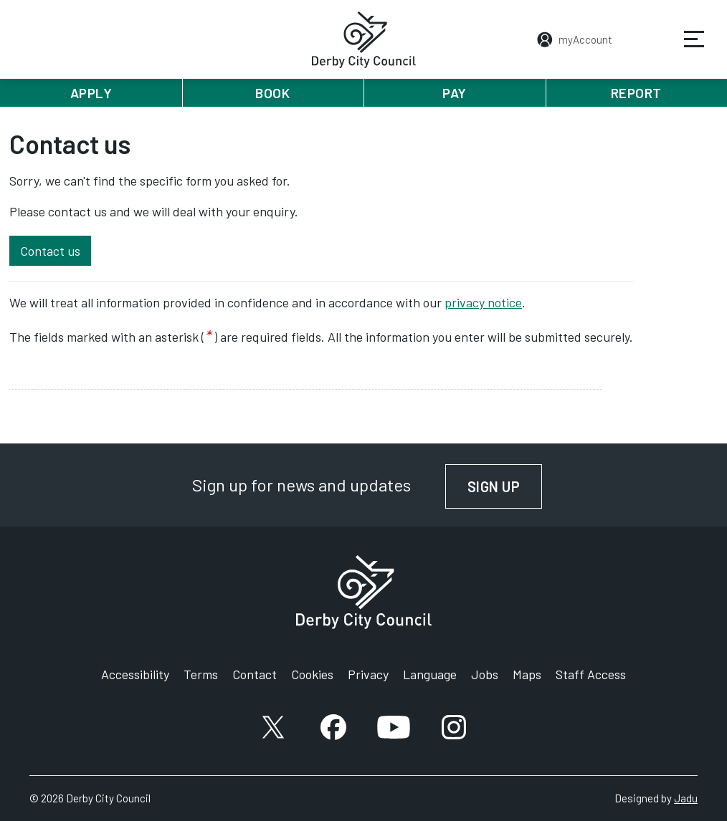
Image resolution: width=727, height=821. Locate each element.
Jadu (686, 798)
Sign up (505, 486)
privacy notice (483, 302)
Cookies (312, 674)
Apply (91, 93)
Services (684, 49)
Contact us (50, 251)
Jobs (484, 674)
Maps (527, 674)
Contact (254, 674)
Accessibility (135, 674)
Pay (454, 93)
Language (430, 674)
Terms (201, 674)
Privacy (368, 674)
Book (272, 93)
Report (636, 93)
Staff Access (591, 674)
